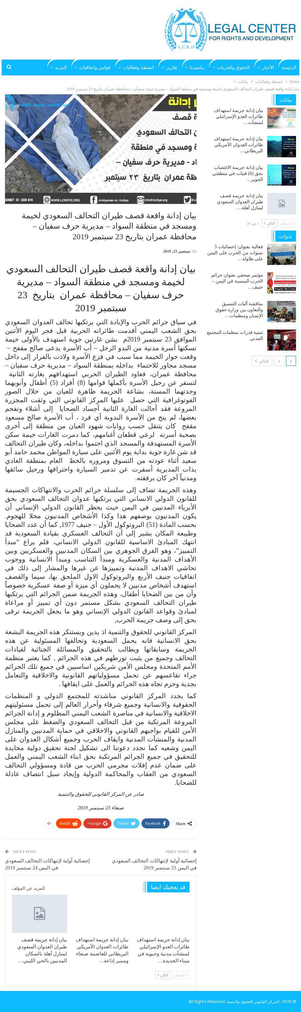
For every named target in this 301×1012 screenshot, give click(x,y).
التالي (163, 975)
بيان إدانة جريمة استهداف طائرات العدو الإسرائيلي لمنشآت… (238, 116)
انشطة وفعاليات (138, 67)
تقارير (172, 67)
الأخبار (268, 67)
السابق (181, 975)
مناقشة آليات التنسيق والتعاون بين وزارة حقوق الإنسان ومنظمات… (239, 309)
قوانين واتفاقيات (95, 67)
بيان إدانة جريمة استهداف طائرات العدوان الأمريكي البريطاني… (238, 144)
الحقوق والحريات (233, 67)
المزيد (61, 67)
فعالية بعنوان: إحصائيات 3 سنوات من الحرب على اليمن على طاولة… (235, 252)
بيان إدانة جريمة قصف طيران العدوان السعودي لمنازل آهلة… (240, 201)
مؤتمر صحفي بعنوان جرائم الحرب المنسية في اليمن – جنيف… (237, 281)
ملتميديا (197, 67)
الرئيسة (289, 67)
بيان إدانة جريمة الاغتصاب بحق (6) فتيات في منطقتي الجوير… (237, 173)
